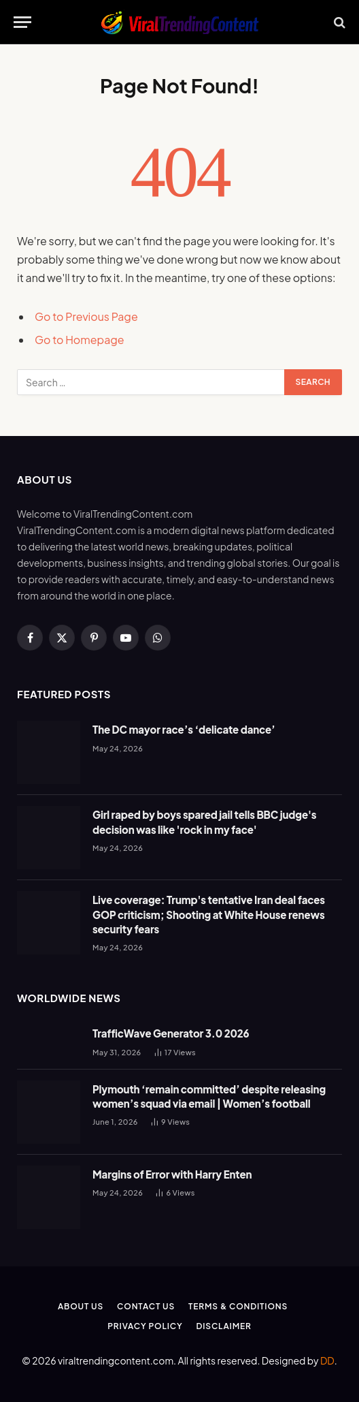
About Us (80, 1306)
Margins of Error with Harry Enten (172, 1174)
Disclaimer (224, 1326)
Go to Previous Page (86, 316)
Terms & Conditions (238, 1306)
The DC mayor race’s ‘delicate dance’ (183, 729)
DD (327, 1360)
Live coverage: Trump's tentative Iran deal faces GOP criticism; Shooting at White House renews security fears (208, 914)
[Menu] (22, 22)
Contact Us (146, 1306)
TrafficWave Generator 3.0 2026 (171, 1033)
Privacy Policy (144, 1326)
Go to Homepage (79, 339)
